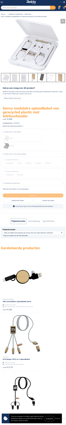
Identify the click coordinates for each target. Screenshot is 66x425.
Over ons (37, 376)
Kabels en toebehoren (16, 14)
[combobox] (25, 8)
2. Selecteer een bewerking (14, 146)
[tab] (18, 214)
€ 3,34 (7, 293)
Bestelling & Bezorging (8, 401)
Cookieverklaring (39, 399)
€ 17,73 (40, 291)
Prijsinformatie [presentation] (18, 213)
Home (3, 14)
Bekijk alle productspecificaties (13, 126)
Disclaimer (37, 404)
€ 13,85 (8, 344)
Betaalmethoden (6, 404)
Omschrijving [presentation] (34, 213)
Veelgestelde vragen (40, 387)
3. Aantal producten (11, 175)
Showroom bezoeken (40, 390)
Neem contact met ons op (12, 98)
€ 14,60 (40, 342)
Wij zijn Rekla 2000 (40, 381)
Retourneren (5, 407)
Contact (3, 399)
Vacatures (37, 379)
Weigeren (57, 418)
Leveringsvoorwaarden (41, 407)
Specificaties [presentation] (48, 213)
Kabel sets (28, 14)
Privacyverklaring (39, 401)
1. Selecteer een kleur (12, 132)
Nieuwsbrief (38, 384)
